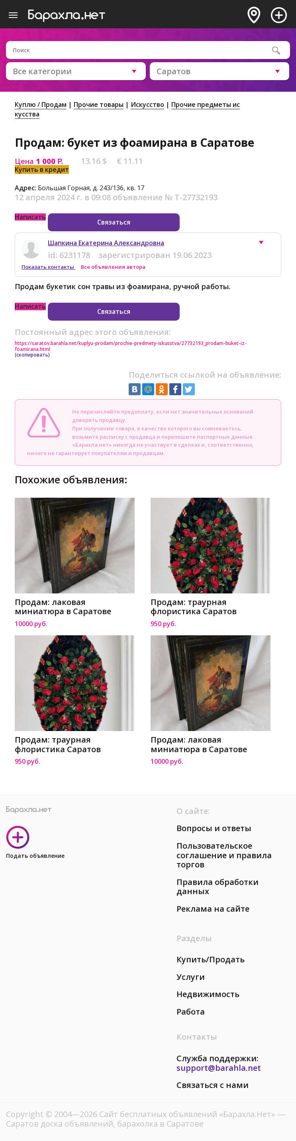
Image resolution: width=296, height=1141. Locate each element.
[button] (265, 244)
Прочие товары (98, 104)
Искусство (147, 104)
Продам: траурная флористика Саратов (194, 606)
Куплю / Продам (41, 104)
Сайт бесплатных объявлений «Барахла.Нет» (188, 1114)
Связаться (113, 222)
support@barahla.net (218, 1067)
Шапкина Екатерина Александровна (106, 242)
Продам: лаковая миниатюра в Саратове (63, 606)
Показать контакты (48, 266)
